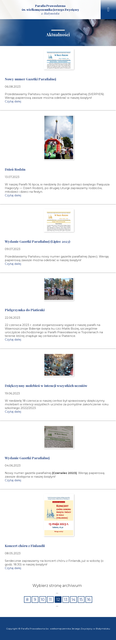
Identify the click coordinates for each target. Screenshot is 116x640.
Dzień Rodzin (15, 169)
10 (43, 599)
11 (50, 599)
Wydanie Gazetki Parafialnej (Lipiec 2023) (37, 241)
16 (89, 599)
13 (65, 599)
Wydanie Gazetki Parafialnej (27, 458)
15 (81, 599)
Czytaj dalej (13, 101)
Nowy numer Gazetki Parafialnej (30, 79)
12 (58, 599)
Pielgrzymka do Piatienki (25, 310)
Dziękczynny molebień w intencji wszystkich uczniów (46, 385)
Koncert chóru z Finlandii (25, 545)
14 (73, 599)
